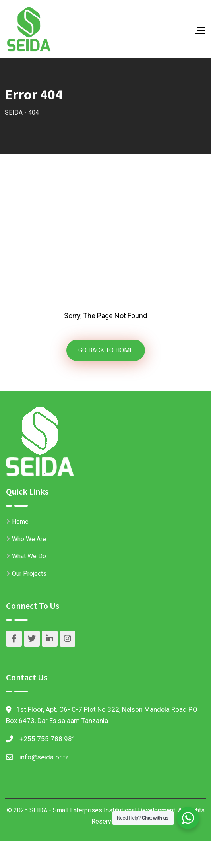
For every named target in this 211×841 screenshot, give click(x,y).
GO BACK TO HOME (105, 350)
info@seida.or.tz (44, 757)
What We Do (29, 556)
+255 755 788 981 (47, 739)
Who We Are (29, 539)
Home (20, 521)
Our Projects (29, 573)
